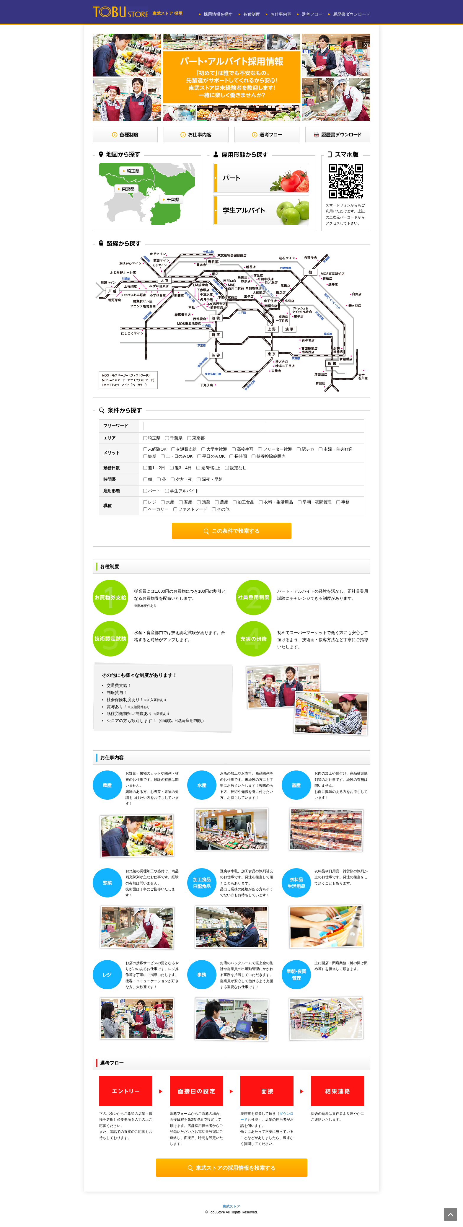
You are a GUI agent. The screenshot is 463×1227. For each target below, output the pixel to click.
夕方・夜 (181, 479)
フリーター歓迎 (275, 449)
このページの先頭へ (450, 1214)
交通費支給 (184, 449)
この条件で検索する (232, 531)
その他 (220, 509)
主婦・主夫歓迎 (336, 449)
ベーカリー (156, 509)
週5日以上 (208, 467)
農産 (221, 502)
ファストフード (190, 509)
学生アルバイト (182, 490)
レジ (149, 502)
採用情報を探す (218, 14)
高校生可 (242, 449)
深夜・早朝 (210, 479)
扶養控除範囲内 (269, 456)
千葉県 (173, 438)
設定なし (236, 467)
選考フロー (312, 14)
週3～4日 (181, 467)
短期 (149, 456)
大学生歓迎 (214, 449)
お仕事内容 (280, 14)
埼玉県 (152, 438)
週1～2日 (154, 467)
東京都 (196, 438)
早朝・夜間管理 (315, 502)
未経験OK (155, 449)
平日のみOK (211, 456)
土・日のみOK (177, 456)
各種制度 (251, 14)
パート (152, 490)
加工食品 (243, 502)
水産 (167, 502)
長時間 (238, 456)
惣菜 (203, 502)
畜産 (185, 502)
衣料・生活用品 (276, 502)
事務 (343, 502)
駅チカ (305, 449)
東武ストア (231, 1206)
